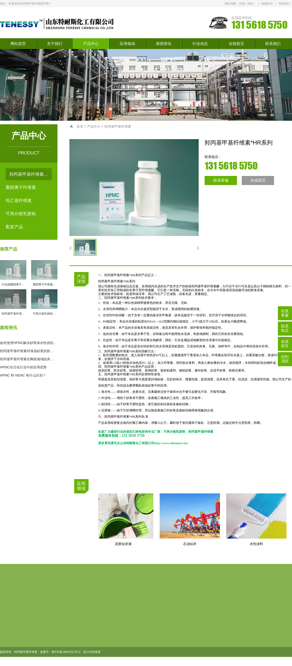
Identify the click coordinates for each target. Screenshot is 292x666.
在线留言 (236, 44)
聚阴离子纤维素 (21, 187)
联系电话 (285, 328)
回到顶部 (285, 359)
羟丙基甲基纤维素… (28, 174)
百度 (242, 3)
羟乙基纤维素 (19, 200)
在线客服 (285, 313)
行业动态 (200, 44)
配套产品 (14, 226)
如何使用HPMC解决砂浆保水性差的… (28, 343)
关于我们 (54, 44)
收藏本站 (267, 3)
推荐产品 (8, 249)
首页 (80, 126)
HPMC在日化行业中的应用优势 (23, 367)
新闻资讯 (163, 44)
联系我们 (284, 3)
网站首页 (18, 44)
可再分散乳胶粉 (21, 213)
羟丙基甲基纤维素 (117, 126)
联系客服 (221, 180)
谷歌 (250, 3)
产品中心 (91, 44)
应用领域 (127, 44)
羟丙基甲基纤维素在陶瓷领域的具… (27, 359)
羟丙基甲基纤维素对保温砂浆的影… (27, 351)
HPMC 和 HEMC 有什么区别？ (23, 375)
